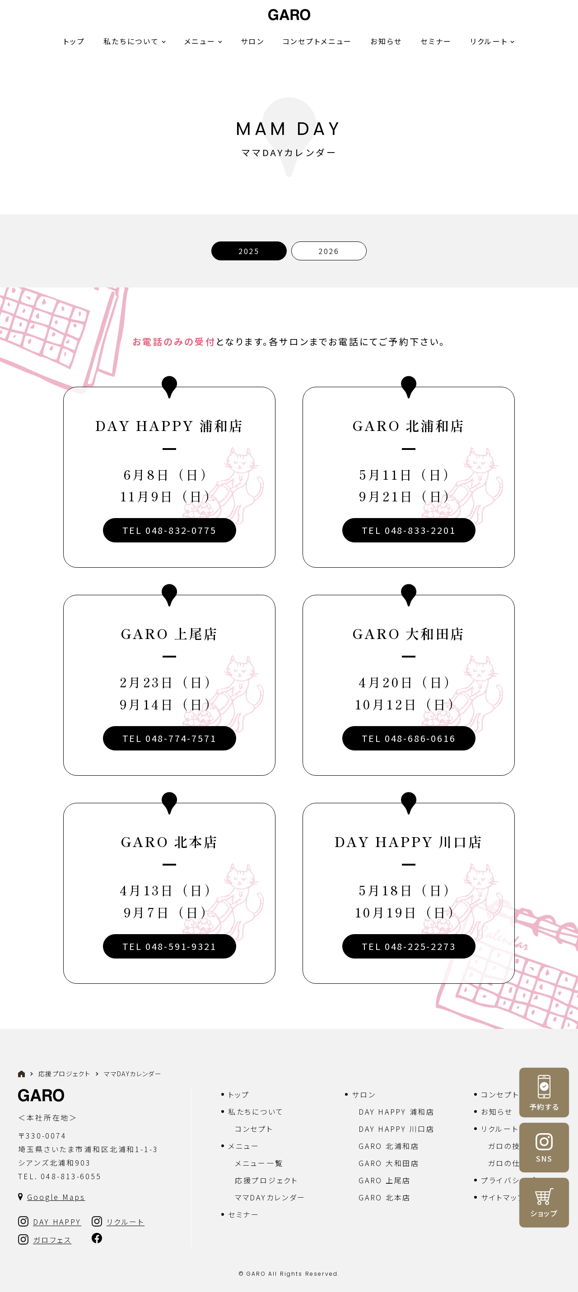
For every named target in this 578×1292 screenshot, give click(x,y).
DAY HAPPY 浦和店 (396, 1111)
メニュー (244, 1145)
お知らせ (386, 41)
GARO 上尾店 (385, 1180)
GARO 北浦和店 (389, 1145)
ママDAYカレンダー (270, 1197)
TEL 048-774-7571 (169, 738)
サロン (253, 41)
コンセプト (254, 1128)
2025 (249, 250)
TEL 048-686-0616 (409, 738)
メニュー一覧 (259, 1163)
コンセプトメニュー (317, 41)
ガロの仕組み (512, 1163)
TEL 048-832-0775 (169, 530)
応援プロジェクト (64, 1073)
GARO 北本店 (385, 1197)
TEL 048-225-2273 (409, 946)
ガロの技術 (508, 1145)
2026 (329, 250)
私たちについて (256, 1111)
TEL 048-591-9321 (169, 946)
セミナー (436, 41)
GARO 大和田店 (389, 1163)
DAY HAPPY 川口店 (396, 1128)
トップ (74, 41)
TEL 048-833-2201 (409, 530)
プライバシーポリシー (520, 1180)
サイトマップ (503, 1197)
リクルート (489, 41)
